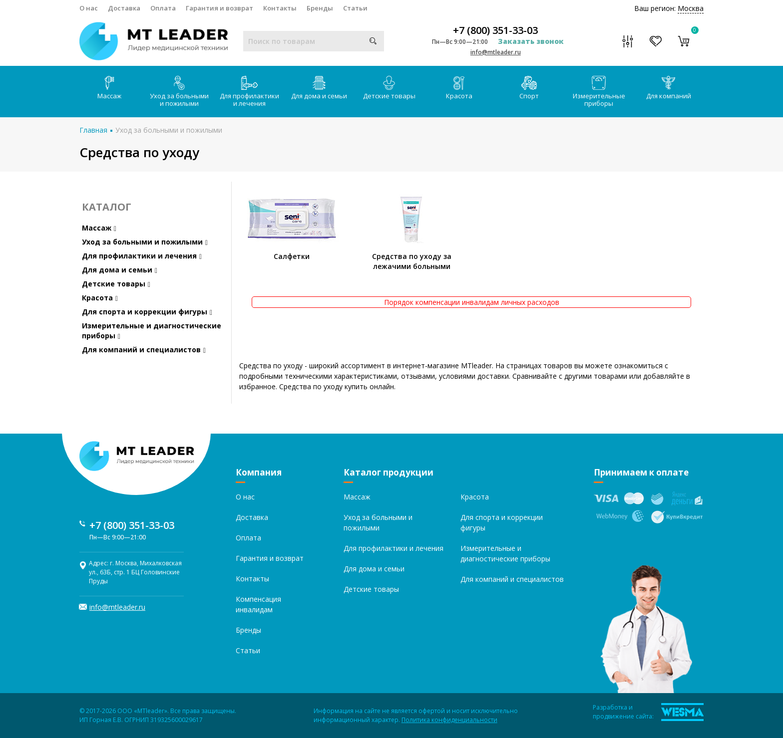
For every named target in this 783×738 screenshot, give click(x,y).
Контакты (280, 7)
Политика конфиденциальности (449, 720)
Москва (691, 8)
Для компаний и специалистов (144, 349)
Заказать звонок (531, 41)
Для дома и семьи (319, 88)
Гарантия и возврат (219, 7)
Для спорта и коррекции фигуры (147, 311)
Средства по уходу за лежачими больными (411, 261)
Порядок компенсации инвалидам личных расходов (471, 302)
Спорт (529, 88)
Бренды (320, 7)
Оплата (163, 7)
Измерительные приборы (599, 92)
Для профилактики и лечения (249, 92)
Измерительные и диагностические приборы (151, 330)
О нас (88, 7)
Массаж (109, 88)
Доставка (124, 7)
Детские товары (389, 88)
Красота (459, 88)
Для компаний (668, 88)
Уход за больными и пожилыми (179, 92)
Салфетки (292, 256)
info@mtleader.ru (495, 52)
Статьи (355, 7)
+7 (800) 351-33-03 (495, 30)
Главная (93, 130)
